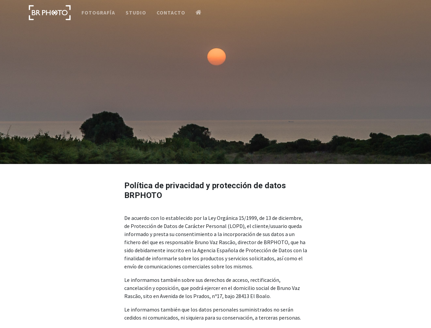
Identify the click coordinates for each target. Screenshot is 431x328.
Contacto (171, 18)
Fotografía (98, 18)
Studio (136, 18)
